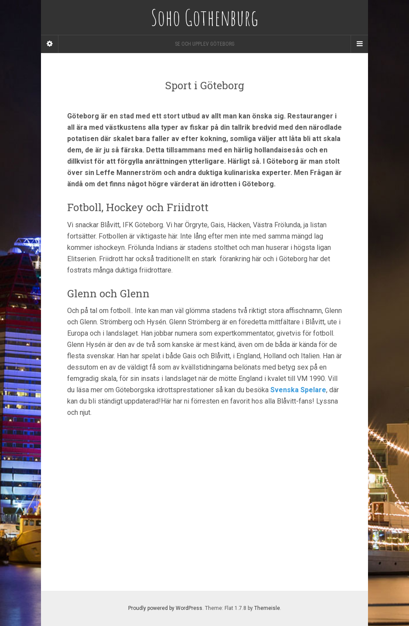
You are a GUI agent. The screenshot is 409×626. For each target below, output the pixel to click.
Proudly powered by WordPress (165, 608)
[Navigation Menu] (359, 44)
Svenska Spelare (298, 390)
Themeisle (267, 608)
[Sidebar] (49, 44)
